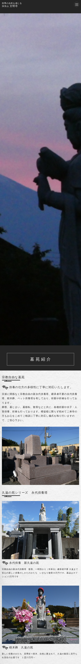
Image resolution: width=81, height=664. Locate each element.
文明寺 (12, 4)
